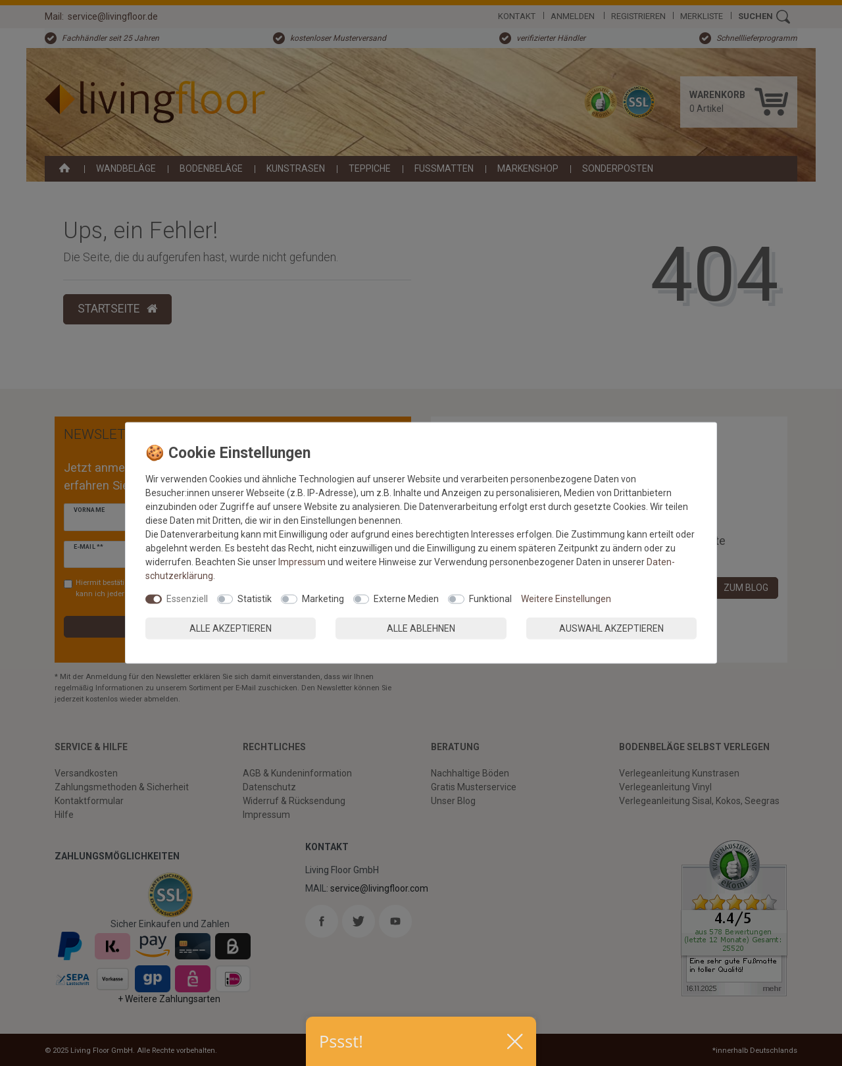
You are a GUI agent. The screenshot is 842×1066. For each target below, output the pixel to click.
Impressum (302, 562)
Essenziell (187, 599)
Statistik (254, 599)
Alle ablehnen (421, 627)
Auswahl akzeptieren (611, 627)
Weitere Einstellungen (566, 599)
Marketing (323, 599)
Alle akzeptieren (230, 627)
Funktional (490, 599)
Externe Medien (406, 599)
